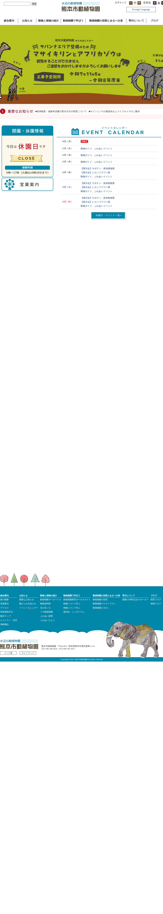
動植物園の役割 (100, 600)
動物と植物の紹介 (48, 20)
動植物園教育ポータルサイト (77, 600)
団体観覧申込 (6, 612)
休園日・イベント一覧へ (109, 215)
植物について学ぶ (71, 608)
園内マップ (5, 616)
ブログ (154, 20)
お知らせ (27, 20)
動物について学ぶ (71, 604)
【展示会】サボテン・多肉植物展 (98, 168)
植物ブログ (156, 604)
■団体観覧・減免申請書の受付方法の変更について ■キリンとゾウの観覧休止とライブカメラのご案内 (88, 111)
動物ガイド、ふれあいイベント (96, 148)
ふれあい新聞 (46, 616)
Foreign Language (141, 9)
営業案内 (4, 604)
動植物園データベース (50, 600)
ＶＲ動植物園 (46, 612)
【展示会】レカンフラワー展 (95, 172)
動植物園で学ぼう (73, 20)
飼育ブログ (156, 600)
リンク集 (8, 653)
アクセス (4, 608)
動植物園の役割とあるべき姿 (106, 20)
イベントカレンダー (28, 608)
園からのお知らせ (27, 604)
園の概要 (4, 600)
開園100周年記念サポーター (135, 600)
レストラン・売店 (8, 620)
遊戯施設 (4, 624)
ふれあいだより (47, 620)
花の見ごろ (45, 608)
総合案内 (9, 20)
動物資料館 (45, 604)
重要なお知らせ (26, 600)
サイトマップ (28, 653)
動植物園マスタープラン (104, 604)
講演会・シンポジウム (73, 612)
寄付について (136, 20)
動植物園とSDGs (100, 608)
